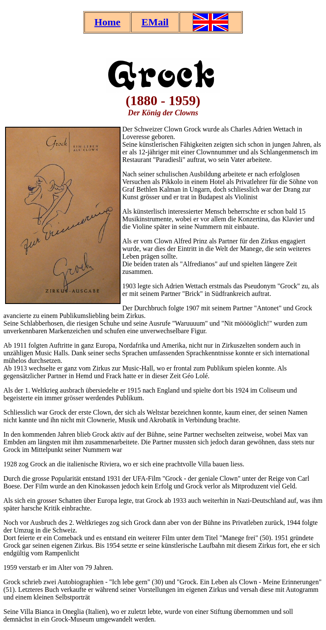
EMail (155, 22)
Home (107, 22)
